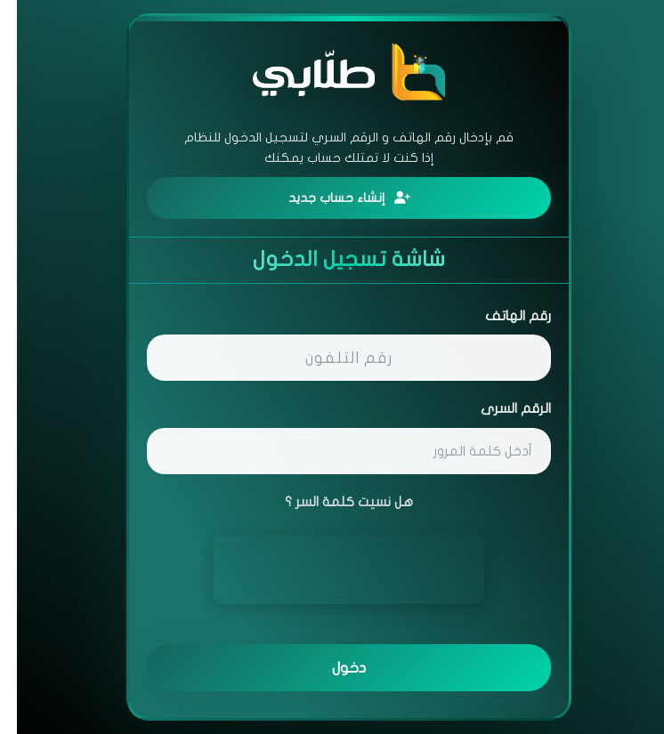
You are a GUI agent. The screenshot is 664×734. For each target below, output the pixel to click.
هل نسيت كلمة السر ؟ (332, 502)
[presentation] (332, 569)
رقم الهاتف (501, 316)
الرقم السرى (499, 408)
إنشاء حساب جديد (332, 198)
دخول (332, 667)
